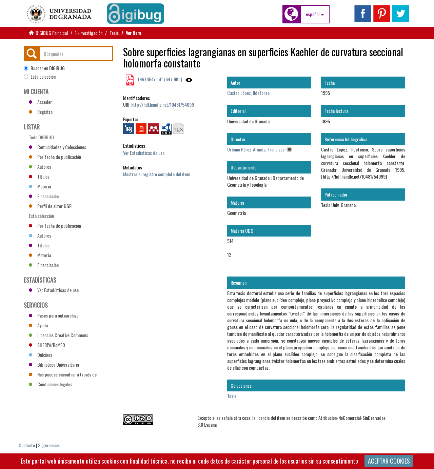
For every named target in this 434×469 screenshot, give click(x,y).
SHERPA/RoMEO (47, 344)
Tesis (114, 32)
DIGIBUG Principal (52, 32)
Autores (40, 166)
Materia (40, 186)
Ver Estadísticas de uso (143, 152)
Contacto (27, 445)
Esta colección (40, 76)
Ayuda (38, 325)
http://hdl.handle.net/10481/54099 (162, 104)
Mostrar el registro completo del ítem (156, 174)
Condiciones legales (50, 384)
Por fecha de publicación (55, 156)
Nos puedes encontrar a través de (63, 374)
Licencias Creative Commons (58, 335)
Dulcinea (40, 354)
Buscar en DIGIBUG (44, 68)
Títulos (39, 176)
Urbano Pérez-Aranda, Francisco (255, 149)
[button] (315, 14)
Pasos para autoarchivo (53, 315)
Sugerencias (49, 445)
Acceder (40, 101)
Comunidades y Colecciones (57, 146)
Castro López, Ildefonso (248, 92)
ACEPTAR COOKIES (389, 460)
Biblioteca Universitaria (54, 364)
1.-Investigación (88, 32)
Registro (41, 111)
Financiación (44, 196)
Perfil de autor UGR (50, 205)
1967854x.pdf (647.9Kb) (159, 79)
